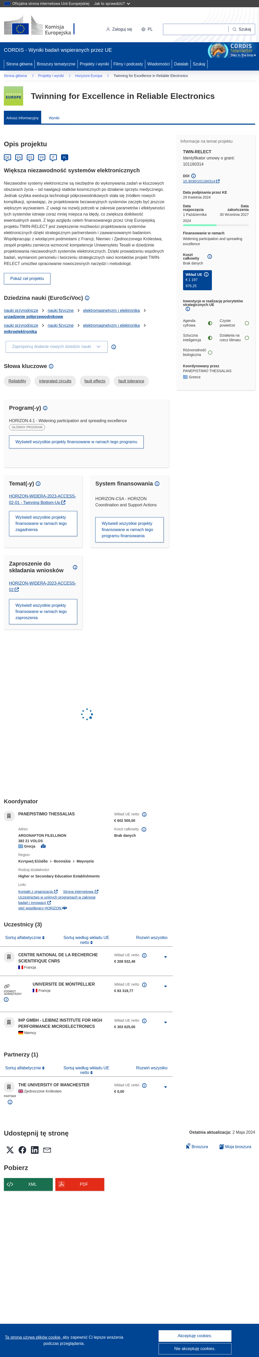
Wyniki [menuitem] (54, 118)
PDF (84, 1184)
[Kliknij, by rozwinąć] (165, 957)
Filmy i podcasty (128, 64)
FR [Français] (42, 157)
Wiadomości (158, 64)
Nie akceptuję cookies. (194, 1348)
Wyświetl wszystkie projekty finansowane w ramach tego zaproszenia (41, 611)
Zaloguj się (119, 29)
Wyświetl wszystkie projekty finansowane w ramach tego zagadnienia (41, 523)
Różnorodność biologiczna (197, 352)
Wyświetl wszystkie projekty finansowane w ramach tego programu (76, 442)
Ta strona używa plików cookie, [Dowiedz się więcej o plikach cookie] (34, 1337)
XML (32, 1184)
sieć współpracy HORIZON (42, 908)
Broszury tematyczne (56, 64)
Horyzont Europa (88, 76)
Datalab (181, 64)
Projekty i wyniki (94, 64)
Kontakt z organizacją (38, 892)
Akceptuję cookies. (195, 1336)
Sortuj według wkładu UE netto (86, 939)
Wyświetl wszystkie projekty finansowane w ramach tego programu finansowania (127, 529)
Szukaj (199, 64)
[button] (147, 29)
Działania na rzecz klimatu (234, 337)
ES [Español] (30, 157)
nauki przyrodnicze (21, 310)
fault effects (95, 381)
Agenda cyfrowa (197, 323)
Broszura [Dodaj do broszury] (197, 1146)
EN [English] (19, 157)
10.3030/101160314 (199, 181)
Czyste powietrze (234, 323)
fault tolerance (131, 381)
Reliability (17, 381)
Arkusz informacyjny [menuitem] (22, 118)
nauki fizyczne (61, 310)
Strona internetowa (81, 892)
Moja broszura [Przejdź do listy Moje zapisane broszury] (235, 1146)
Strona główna (19, 64)
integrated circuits (55, 381)
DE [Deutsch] (7, 157)
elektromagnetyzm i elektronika (111, 310)
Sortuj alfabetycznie (23, 937)
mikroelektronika (20, 331)
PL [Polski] (65, 157)
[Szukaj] (242, 29)
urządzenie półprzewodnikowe (33, 316)
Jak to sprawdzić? (112, 3)
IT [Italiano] (53, 157)
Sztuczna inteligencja (197, 337)
